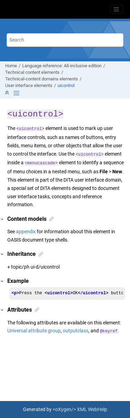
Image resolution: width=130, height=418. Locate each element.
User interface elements (28, 85)
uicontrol (66, 85)
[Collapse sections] (7, 93)
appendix (26, 231)
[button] (2, 219)
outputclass (75, 330)
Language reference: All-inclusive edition (62, 65)
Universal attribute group (34, 330)
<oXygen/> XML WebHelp (80, 409)
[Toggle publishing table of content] (16, 93)
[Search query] (65, 40)
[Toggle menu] (116, 9)
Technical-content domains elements (41, 78)
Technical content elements (32, 72)
